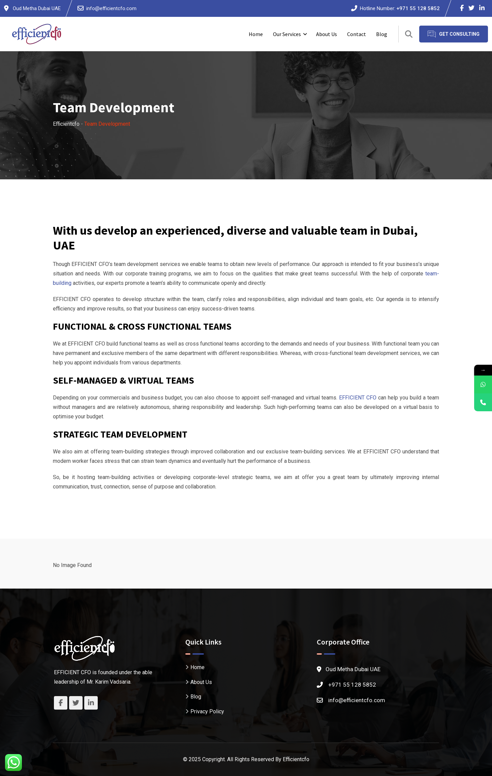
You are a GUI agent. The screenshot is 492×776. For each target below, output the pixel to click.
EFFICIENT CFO (357, 397)
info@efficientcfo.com (111, 8)
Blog (381, 34)
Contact (356, 34)
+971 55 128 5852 (418, 8)
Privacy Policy (207, 711)
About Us (326, 34)
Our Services (287, 34)
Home (256, 34)
